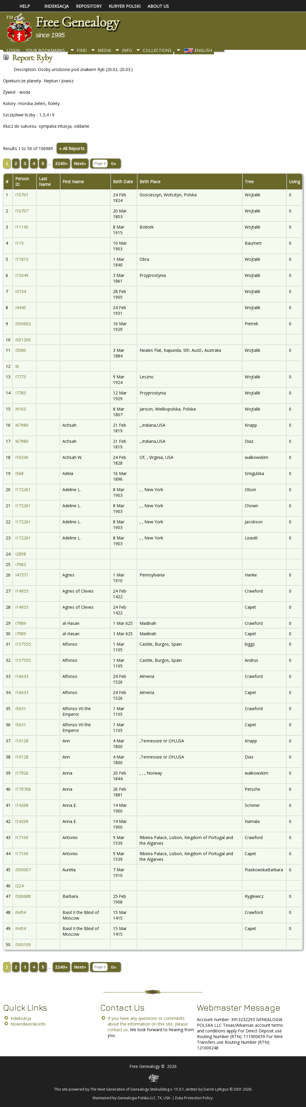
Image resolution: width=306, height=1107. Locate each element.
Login (13, 50)
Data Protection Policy (193, 1097)
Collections (157, 50)
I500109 (23, 944)
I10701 (21, 195)
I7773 (20, 377)
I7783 (20, 393)
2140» (61, 163)
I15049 (21, 275)
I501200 (23, 340)
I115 (19, 243)
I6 (17, 366)
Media (104, 50)
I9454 (20, 912)
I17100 (21, 837)
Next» (80, 163)
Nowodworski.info (28, 1024)
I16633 (21, 676)
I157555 (23, 644)
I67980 (21, 425)
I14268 (21, 805)
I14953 (21, 591)
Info (127, 50)
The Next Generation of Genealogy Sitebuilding (129, 1089)
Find (82, 50)
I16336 (21, 457)
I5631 (20, 708)
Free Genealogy (77, 22)
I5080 (20, 350)
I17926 (21, 773)
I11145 (21, 227)
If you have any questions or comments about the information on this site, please (148, 1021)
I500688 (23, 896)
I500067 (23, 869)
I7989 (20, 623)
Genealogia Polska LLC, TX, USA (143, 1097)
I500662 (23, 323)
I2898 (20, 554)
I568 (19, 473)
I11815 (21, 259)
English (197, 50)
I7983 (20, 564)
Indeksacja (20, 1018)
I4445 (20, 307)
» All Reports (72, 148)
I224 (19, 886)
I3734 (20, 291)
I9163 (20, 409)
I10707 (21, 211)
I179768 (23, 789)
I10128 (21, 741)
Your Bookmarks (45, 50)
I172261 (23, 489)
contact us (118, 1029)
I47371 (21, 575)
